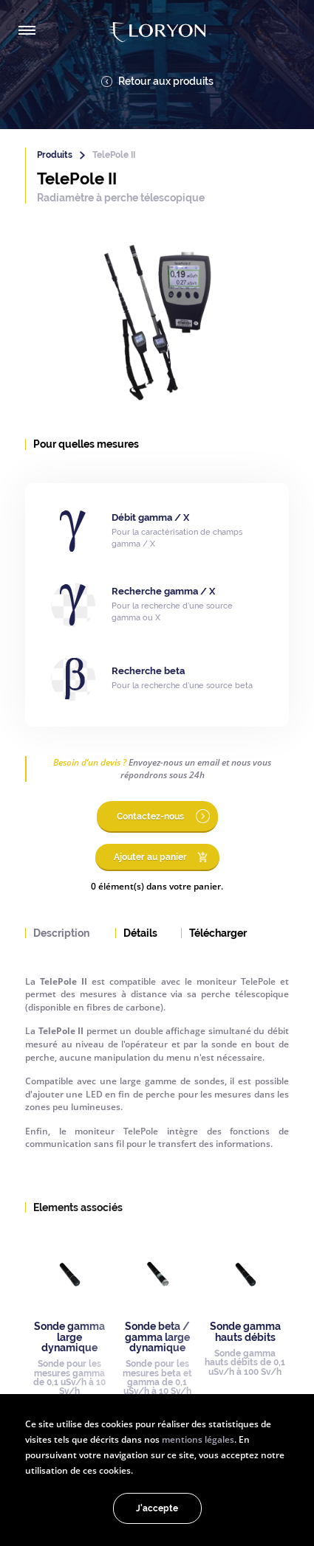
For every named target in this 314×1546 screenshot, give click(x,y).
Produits (54, 155)
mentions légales (198, 1439)
